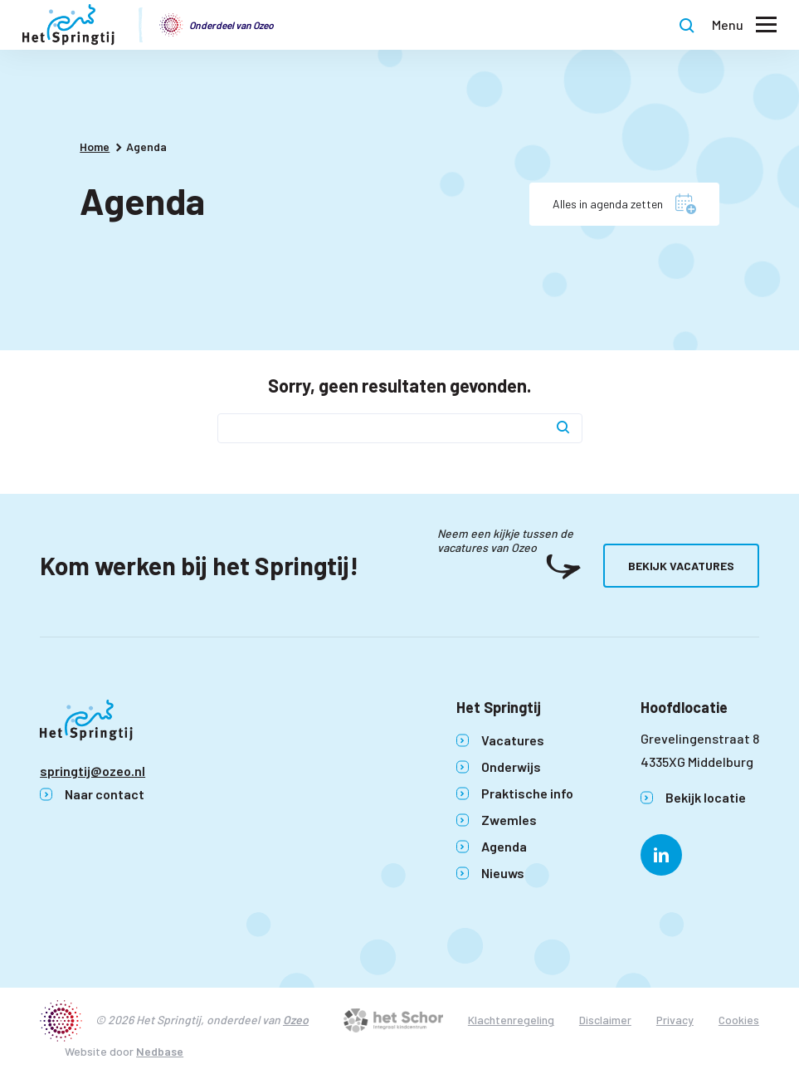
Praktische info (527, 793)
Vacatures (512, 740)
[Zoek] (563, 428)
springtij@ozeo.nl (92, 771)
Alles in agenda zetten (608, 204)
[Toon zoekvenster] (687, 24)
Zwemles (509, 819)
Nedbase (159, 1051)
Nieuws (502, 873)
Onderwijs (511, 766)
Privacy (675, 1020)
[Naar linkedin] (661, 855)
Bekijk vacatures (681, 566)
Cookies (739, 1020)
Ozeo (296, 1020)
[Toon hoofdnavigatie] (744, 25)
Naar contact (104, 794)
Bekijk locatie (705, 797)
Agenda (504, 846)
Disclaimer (605, 1020)
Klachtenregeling (511, 1020)
